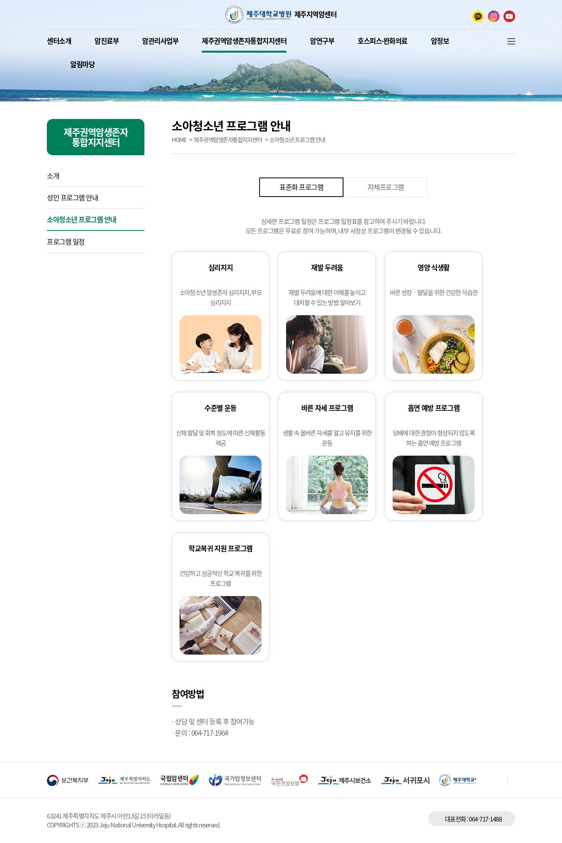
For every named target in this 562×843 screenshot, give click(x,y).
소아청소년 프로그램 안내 (81, 219)
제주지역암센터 (315, 14)
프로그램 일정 (66, 241)
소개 (53, 175)
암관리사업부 (160, 40)
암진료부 (106, 40)
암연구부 (322, 40)
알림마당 (82, 64)
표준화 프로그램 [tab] (301, 187)
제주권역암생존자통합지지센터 (244, 40)
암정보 (440, 40)
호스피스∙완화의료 (382, 40)
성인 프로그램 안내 (72, 197)
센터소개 (59, 40)
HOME (179, 139)
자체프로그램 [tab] (386, 187)
